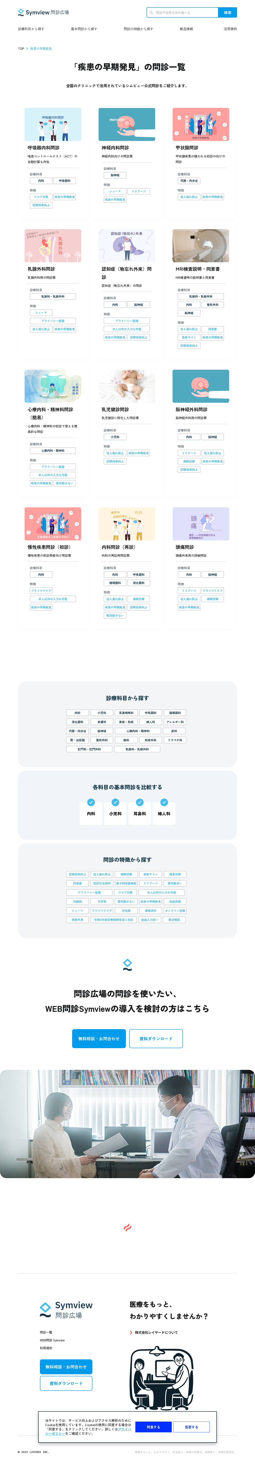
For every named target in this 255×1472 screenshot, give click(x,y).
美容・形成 (126, 722)
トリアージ (150, 883)
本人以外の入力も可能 (161, 892)
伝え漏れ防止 (102, 874)
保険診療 (126, 874)
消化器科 (77, 722)
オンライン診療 (175, 910)
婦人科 (150, 722)
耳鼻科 (139, 813)
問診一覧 (46, 1332)
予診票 (102, 901)
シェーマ (77, 910)
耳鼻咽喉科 (126, 713)
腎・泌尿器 (77, 740)
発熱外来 (77, 920)
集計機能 (174, 920)
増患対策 (175, 874)
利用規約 (46, 1348)
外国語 (77, 901)
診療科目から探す (31, 28)
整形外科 (102, 740)
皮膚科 (102, 722)
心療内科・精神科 (138, 731)
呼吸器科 (150, 713)
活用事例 (230, 28)
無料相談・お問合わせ (99, 1039)
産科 (174, 731)
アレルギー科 (175, 722)
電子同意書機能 (126, 883)
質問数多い (175, 883)
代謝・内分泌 (77, 731)
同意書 (77, 883)
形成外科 (150, 740)
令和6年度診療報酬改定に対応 (113, 920)
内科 (77, 713)
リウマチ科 (175, 740)
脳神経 (102, 731)
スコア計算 (125, 892)
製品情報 (186, 28)
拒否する (191, 1426)
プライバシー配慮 (89, 892)
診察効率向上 (77, 874)
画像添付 (150, 910)
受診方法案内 (102, 883)
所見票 (126, 910)
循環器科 (175, 713)
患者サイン (150, 874)
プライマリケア (102, 910)
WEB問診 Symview (52, 1340)
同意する (153, 1426)
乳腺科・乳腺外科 (137, 749)
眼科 (126, 740)
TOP (21, 48)
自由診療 (175, 901)
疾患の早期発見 (151, 901)
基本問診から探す (84, 28)
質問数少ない (126, 901)
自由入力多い (149, 920)
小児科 (102, 713)
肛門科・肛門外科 (89, 749)
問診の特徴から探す (138, 28)
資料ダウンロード (156, 1039)
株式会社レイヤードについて (156, 1332)
